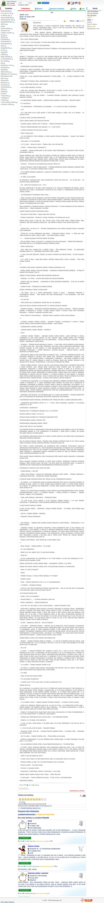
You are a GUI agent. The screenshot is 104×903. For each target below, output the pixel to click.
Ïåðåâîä (3, 54)
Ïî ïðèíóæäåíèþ (6, 59)
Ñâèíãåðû (4, 70)
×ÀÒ (89, 18)
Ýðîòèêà (4, 100)
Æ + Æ (39, 849)
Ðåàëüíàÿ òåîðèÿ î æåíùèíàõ (38, 873)
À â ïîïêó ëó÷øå (6, 13)
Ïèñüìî (30, 821)
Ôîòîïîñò (4, 93)
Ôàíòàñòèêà (5, 87)
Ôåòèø (3, 91)
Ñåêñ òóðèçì (5, 72)
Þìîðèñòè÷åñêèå (6, 104)
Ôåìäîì (3, 89)
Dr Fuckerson (45, 806)
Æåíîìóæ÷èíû (5, 31)
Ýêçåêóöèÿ (5, 96)
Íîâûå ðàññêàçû (6, 11)
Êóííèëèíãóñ (5, 41)
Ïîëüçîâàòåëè (91, 15)
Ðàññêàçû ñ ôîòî (6, 65)
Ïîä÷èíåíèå (4, 61)
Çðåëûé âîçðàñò (6, 33)
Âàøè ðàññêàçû (6, 17)
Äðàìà (3, 26)
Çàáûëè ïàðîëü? (23, 5)
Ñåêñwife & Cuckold (8, 74)
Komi (26, 15)
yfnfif (31, 853)
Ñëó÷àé (3, 78)
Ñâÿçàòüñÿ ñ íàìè (93, 29)
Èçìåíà (3, 35)
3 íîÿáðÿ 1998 (34, 826)
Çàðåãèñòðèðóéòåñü (26, 815)
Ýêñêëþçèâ (5, 98)
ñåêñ (29, 869)
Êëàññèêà (4, 39)
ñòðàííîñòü (23, 869)
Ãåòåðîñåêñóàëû (7, 22)
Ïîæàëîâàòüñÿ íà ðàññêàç (77, 790)
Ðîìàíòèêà (4, 67)
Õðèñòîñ (33, 880)
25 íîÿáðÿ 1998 (29, 17)
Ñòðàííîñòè (5, 80)
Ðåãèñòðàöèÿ (45, 3)
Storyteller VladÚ (34, 806)
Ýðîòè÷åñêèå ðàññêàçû (7, 902)
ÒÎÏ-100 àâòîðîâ (92, 13)
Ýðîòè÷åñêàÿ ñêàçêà (8, 102)
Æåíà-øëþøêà (6, 28)
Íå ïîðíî (3, 50)
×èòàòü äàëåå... (24, 838)
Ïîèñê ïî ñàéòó (92, 24)
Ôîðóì (89, 20)
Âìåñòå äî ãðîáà (33, 846)
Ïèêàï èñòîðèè (6, 57)
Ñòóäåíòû (4, 83)
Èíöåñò (3, 37)
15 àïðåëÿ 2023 (35, 851)
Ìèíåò (2, 46)
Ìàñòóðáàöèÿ (5, 44)
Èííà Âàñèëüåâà (35, 828)
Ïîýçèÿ (3, 63)
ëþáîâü (34, 869)
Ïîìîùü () (91, 26)
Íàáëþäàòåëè (5, 48)
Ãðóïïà (3, 24)
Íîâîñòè (89, 22)
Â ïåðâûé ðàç (5, 15)
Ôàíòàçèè (4, 85)
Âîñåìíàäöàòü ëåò (7, 20)
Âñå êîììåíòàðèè (92, 11)
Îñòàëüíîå (4, 52)
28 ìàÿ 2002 (34, 878)
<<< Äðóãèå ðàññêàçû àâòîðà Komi (29, 808)
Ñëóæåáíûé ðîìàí (7, 76)
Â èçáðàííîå (23, 788)
